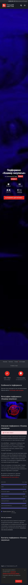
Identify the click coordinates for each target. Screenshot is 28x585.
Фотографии (22, 361)
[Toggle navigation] (25, 5)
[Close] (25, 570)
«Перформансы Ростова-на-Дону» (10, 477)
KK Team (14, 176)
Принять (18, 581)
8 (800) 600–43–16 (12, 1)
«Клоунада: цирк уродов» (16, 390)
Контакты (11, 361)
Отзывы (16, 361)
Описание (5, 361)
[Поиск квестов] (21, 5)
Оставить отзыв (14, 365)
